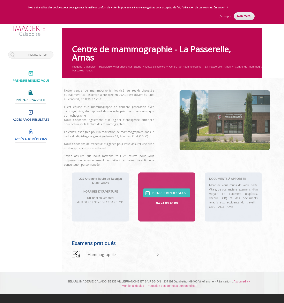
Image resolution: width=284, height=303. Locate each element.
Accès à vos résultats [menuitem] (31, 119)
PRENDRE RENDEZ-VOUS (169, 188)
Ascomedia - (241, 281)
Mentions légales (133, 285)
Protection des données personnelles (171, 285)
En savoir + (221, 5)
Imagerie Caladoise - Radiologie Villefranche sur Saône (106, 66)
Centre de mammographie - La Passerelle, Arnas (200, 66)
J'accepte (225, 14)
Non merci (244, 14)
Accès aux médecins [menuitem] (31, 139)
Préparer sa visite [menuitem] (31, 100)
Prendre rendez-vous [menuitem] (31, 80)
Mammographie (101, 254)
